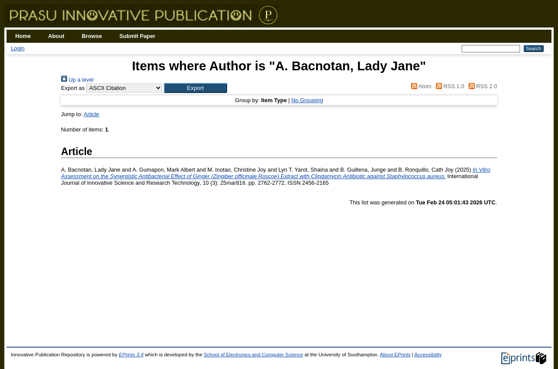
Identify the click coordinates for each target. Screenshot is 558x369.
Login (17, 48)
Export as (73, 88)
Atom (420, 86)
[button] (195, 88)
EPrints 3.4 (131, 354)
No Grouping (307, 100)
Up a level (77, 79)
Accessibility (428, 354)
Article (91, 114)
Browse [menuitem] (92, 36)
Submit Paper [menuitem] (137, 36)
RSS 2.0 (481, 86)
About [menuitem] (56, 36)
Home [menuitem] (23, 36)
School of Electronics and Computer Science (253, 354)
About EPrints (395, 354)
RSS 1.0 (448, 86)
